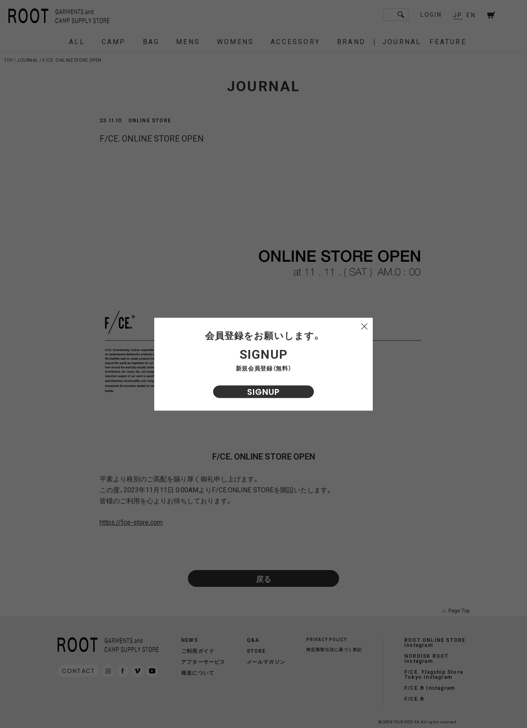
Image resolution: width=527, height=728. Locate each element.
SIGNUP (263, 391)
